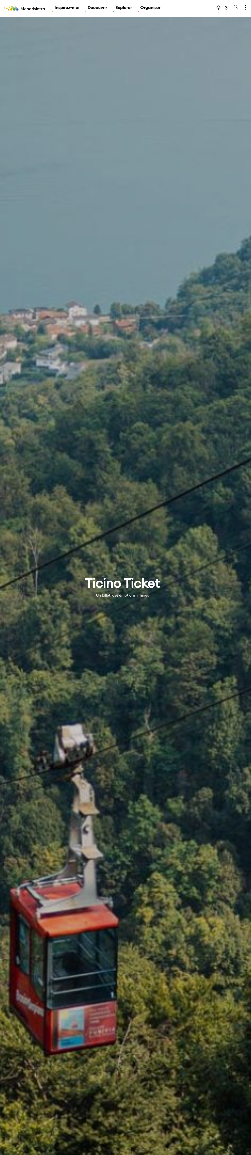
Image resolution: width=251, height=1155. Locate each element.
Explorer (123, 7)
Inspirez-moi (67, 7)
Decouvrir (97, 7)
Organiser (150, 7)
